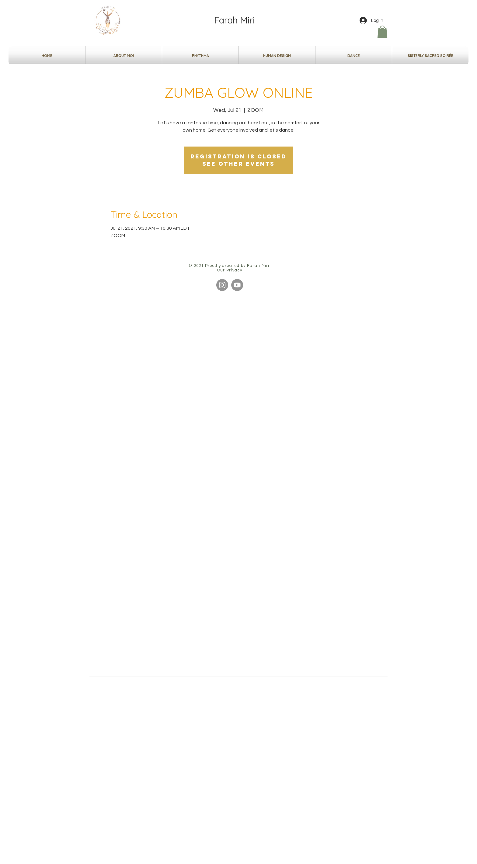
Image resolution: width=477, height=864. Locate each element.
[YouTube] (237, 285)
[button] (382, 32)
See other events (238, 163)
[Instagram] (222, 285)
